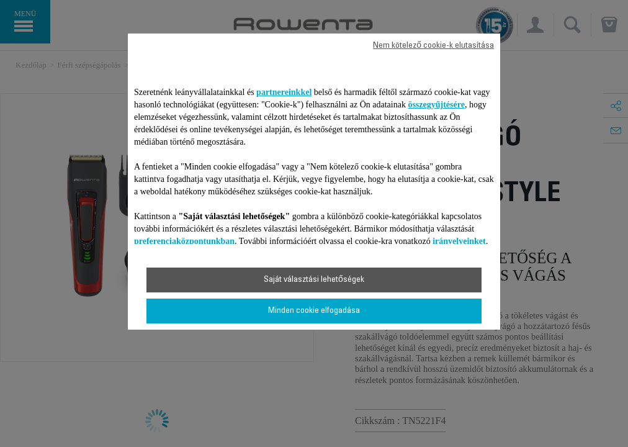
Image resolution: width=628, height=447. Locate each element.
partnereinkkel (284, 92)
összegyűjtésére (436, 104)
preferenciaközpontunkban (184, 241)
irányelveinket (459, 241)
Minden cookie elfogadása (314, 311)
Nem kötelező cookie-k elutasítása (433, 46)
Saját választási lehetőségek (314, 280)
